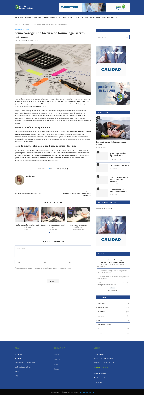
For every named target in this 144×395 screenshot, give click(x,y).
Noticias (18, 17)
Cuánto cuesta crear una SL (119, 165)
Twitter (56, 364)
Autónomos (25, 25)
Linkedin (56, 354)
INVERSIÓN (106, 17)
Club (86, 17)
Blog (16, 376)
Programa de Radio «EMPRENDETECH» (106, 358)
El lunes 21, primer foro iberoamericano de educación (118, 155)
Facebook (57, 359)
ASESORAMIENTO (95, 17)
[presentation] (31, 274)
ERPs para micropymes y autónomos (78, 226)
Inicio (16, 25)
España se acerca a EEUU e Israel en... (52, 226)
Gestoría (37, 17)
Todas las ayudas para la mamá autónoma (27, 226)
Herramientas (67, 17)
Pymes (27, 29)
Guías (113, 320)
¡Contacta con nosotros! (87, 392)
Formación (79, 17)
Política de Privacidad (100, 374)
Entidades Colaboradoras (23, 367)
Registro (114, 17)
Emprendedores (113, 307)
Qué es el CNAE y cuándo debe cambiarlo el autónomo (119, 179)
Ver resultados (112, 290)
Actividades (18, 354)
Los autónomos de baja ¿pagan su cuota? (111, 143)
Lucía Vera (24, 40)
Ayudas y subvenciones (51, 17)
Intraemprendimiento (113, 325)
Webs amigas (98, 382)
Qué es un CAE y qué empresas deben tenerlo (118, 191)
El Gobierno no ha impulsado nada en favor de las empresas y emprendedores (112, 284)
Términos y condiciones (101, 378)
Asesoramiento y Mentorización (25, 363)
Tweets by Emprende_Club (104, 208)
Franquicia (113, 316)
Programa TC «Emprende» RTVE (104, 363)
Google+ (57, 369)
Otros (113, 329)
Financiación (113, 312)
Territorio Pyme (99, 354)
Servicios (28, 17)
